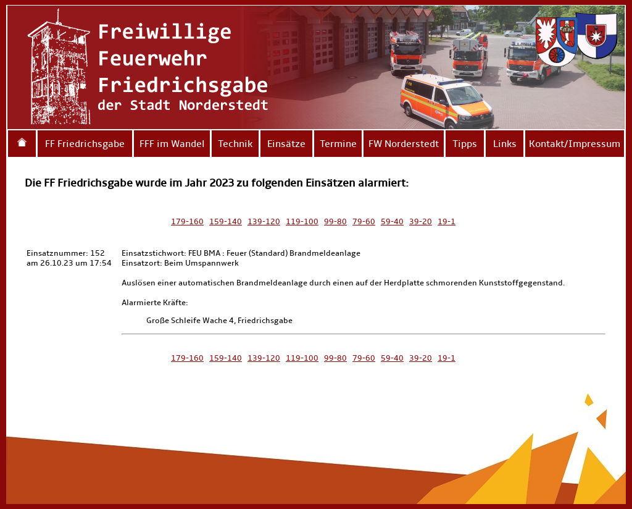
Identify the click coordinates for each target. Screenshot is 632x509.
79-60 (363, 222)
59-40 (392, 222)
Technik (235, 143)
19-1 (446, 222)
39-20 (420, 222)
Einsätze (286, 143)
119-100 (302, 222)
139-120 (263, 222)
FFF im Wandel (172, 143)
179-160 (187, 222)
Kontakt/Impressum (574, 143)
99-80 (335, 222)
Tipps (464, 143)
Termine (338, 143)
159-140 (225, 222)
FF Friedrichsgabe (85, 143)
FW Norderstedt (403, 143)
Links (505, 143)
